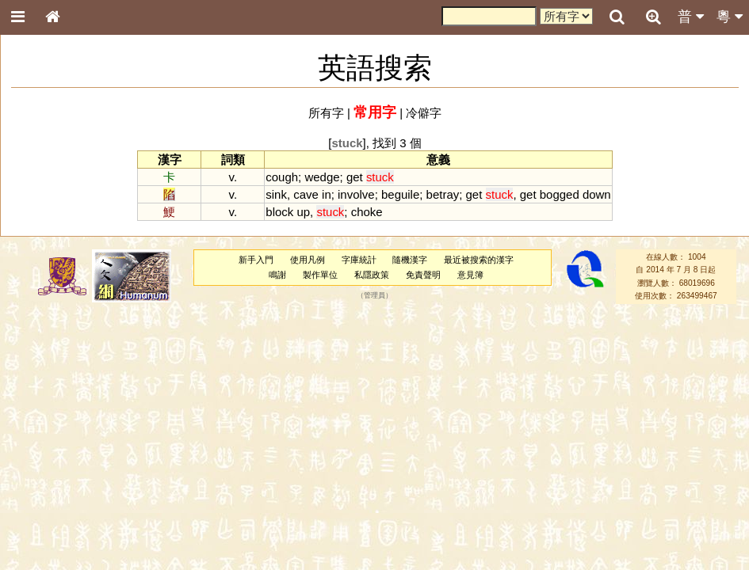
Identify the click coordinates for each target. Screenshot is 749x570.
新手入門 (256, 259)
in (326, 194)
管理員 (374, 296)
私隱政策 (371, 274)
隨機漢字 (409, 259)
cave (306, 194)
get (354, 177)
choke (367, 211)
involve (356, 194)
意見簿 (470, 274)
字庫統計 (359, 259)
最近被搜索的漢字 (479, 259)
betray (443, 194)
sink (276, 194)
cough (282, 177)
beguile (400, 194)
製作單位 (320, 274)
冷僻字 (423, 113)
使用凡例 (307, 259)
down (597, 194)
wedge (321, 177)
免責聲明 (423, 274)
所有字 (326, 113)
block (279, 211)
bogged (559, 194)
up (303, 211)
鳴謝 (277, 274)
